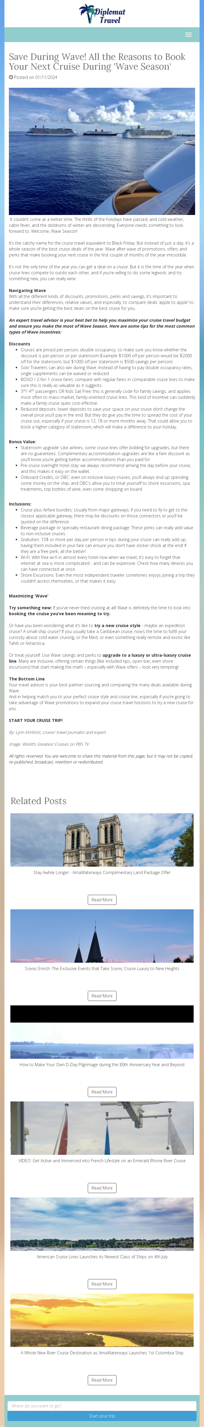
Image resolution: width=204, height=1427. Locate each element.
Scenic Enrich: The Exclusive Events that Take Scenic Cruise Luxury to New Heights (102, 940)
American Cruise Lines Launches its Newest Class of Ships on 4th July (102, 1228)
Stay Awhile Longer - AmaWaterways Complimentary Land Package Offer (102, 844)
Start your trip (102, 1416)
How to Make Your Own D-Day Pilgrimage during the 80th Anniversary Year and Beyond (102, 1036)
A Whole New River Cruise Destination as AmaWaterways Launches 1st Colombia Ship (102, 1325)
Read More (102, 900)
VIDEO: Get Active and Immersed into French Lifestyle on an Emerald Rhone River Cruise (102, 1132)
